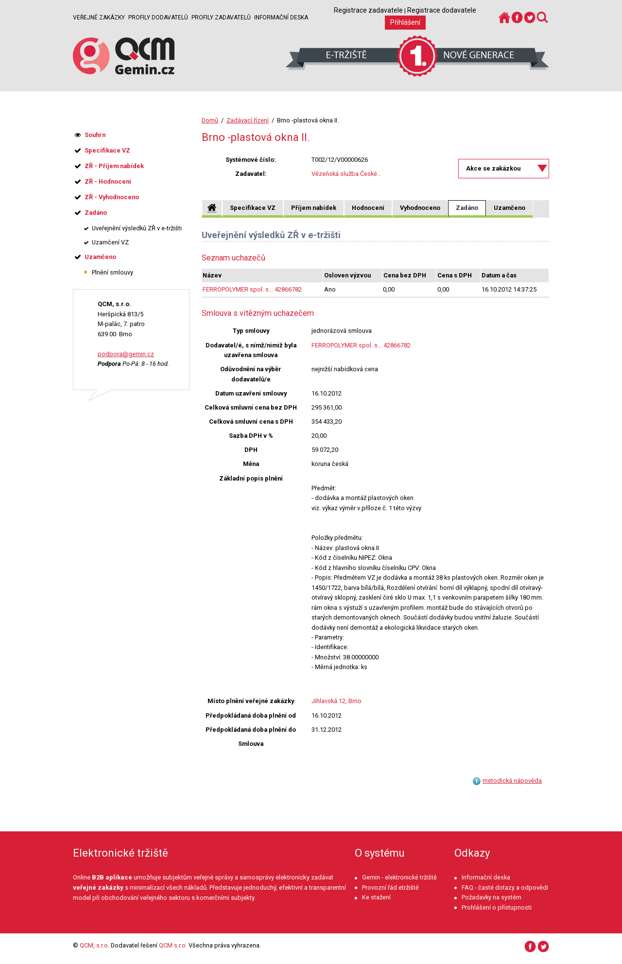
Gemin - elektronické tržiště (399, 877)
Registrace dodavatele (441, 10)
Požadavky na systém (491, 897)
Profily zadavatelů (221, 17)
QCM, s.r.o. (94, 945)
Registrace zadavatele (368, 10)
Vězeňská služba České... (346, 173)
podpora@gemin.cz (126, 354)
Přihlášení (405, 22)
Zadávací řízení (247, 120)
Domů (210, 120)
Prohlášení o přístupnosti (497, 907)
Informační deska (281, 17)
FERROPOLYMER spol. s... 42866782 (252, 289)
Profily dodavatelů (158, 17)
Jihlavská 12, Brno (336, 701)
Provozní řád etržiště (390, 887)
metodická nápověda (512, 780)
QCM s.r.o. (173, 945)
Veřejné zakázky (99, 17)
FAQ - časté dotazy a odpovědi (505, 887)
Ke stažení (376, 897)
